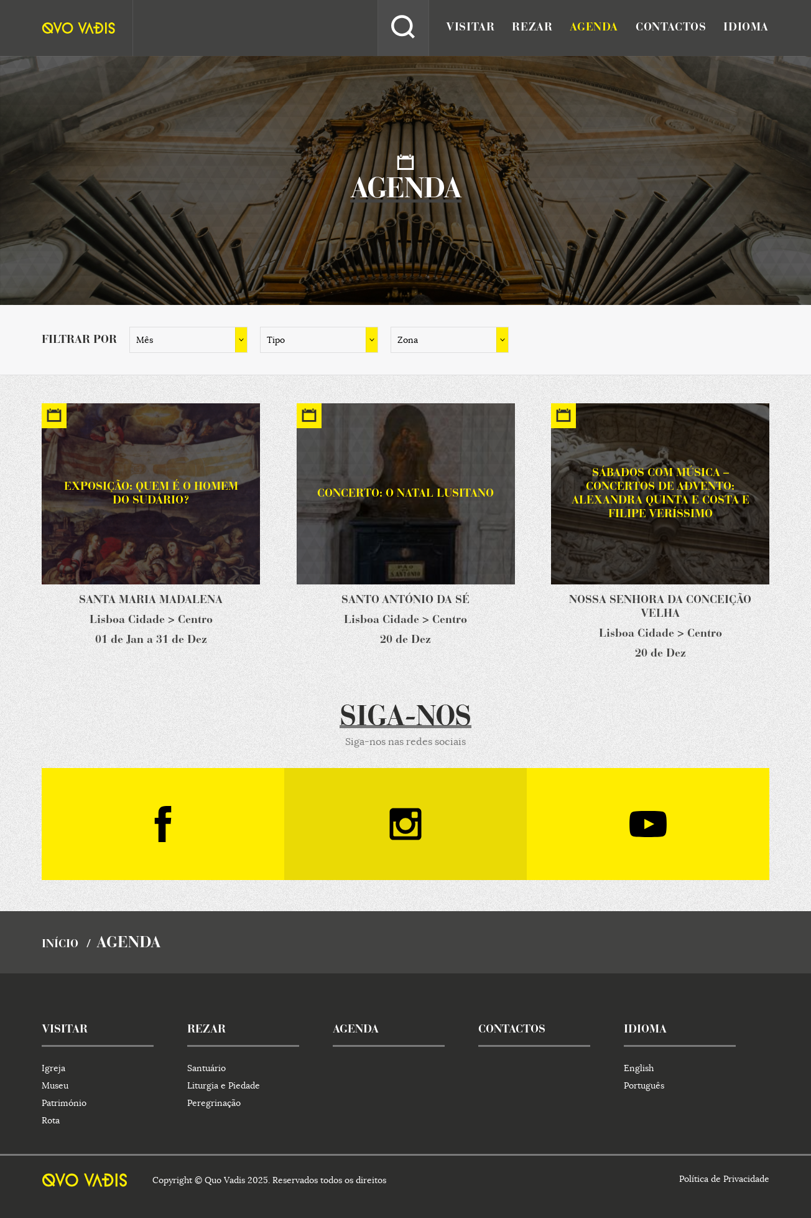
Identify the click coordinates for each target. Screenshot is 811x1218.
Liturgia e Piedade (223, 1085)
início (60, 944)
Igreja (53, 1068)
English (639, 1068)
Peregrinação (214, 1102)
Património (64, 1102)
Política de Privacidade (724, 1178)
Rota (51, 1120)
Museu (55, 1085)
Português (644, 1085)
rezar (532, 28)
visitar (470, 28)
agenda (594, 28)
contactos (671, 28)
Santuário (206, 1068)
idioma (746, 28)
